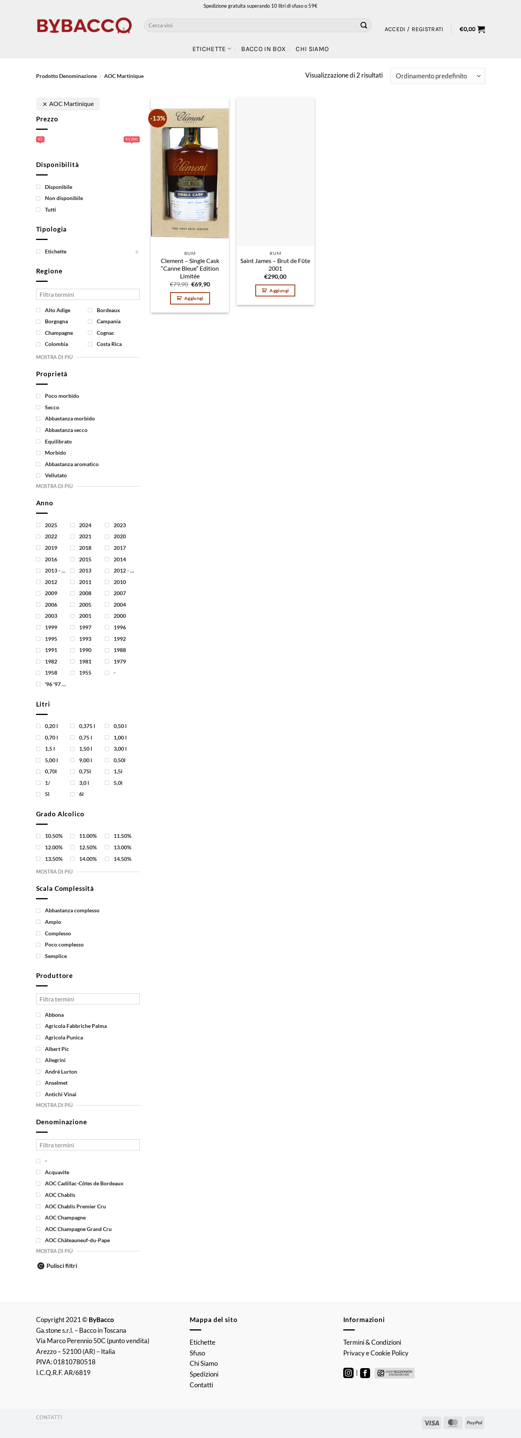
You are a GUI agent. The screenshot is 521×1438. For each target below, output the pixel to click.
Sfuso (197, 1353)
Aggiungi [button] (193, 298)
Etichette (212, 49)
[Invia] (364, 25)
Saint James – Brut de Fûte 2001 (275, 264)
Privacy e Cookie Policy (376, 1353)
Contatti (201, 1385)
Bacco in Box (263, 49)
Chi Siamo (312, 49)
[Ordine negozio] (437, 76)
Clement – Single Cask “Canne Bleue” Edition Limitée (190, 268)
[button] (414, 29)
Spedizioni (204, 1374)
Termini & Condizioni (372, 1342)
